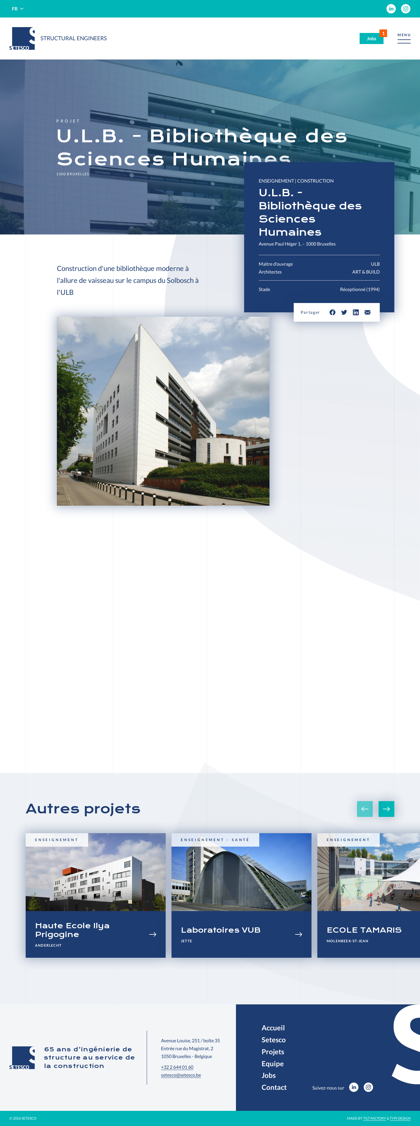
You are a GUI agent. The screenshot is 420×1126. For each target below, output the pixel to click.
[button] (404, 38)
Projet (68, 121)
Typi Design (400, 1118)
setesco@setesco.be (181, 1075)
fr (15, 8)
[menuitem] (391, 9)
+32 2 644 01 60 (177, 1067)
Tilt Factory (374, 1118)
